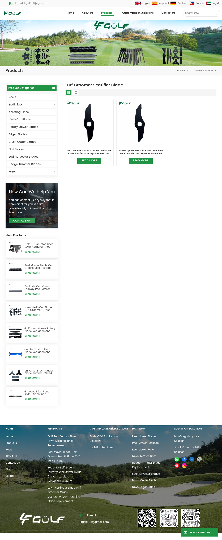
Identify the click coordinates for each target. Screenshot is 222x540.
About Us (87, 13)
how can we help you (32, 192)
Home (70, 13)
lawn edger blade (143, 487)
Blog (8, 469)
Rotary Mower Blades (23, 127)
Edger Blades (18, 134)
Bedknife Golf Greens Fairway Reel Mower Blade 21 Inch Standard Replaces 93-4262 (39, 287)
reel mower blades (144, 436)
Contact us (168, 13)
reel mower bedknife (145, 443)
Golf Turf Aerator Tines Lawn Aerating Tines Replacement (38, 245)
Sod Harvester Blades (23, 156)
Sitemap (11, 476)
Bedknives (16, 104)
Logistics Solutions (101, 447)
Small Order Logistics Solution (188, 449)
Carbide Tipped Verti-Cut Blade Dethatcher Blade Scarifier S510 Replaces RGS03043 (141, 152)
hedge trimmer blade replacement (146, 465)
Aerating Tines (19, 112)
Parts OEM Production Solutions (104, 438)
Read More (32, 252)
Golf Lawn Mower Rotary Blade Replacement (39, 330)
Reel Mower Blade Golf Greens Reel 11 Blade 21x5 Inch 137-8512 (38, 266)
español (160, 3)
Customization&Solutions (138, 13)
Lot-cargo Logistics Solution (186, 438)
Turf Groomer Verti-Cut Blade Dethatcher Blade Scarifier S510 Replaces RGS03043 (89, 152)
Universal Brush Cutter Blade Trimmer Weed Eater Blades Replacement (38, 372)
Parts (12, 171)
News (9, 450)
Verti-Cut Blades (20, 119)
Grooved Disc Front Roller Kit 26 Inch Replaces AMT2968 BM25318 (36, 393)
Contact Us (22, 221)
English (143, 3)
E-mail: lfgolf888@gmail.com (29, 3)
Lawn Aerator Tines (144, 456)
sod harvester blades (146, 474)
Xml (131, 535)
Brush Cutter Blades (22, 142)
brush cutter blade (144, 480)
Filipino (196, 3)
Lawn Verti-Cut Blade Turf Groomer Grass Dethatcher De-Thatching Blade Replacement (38, 308)
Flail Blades (16, 149)
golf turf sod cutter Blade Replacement (37, 350)
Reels (12, 97)
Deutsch (178, 3)
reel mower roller (143, 450)
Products (106, 13)
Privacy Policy (147, 535)
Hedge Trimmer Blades (25, 164)
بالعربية (213, 3)
